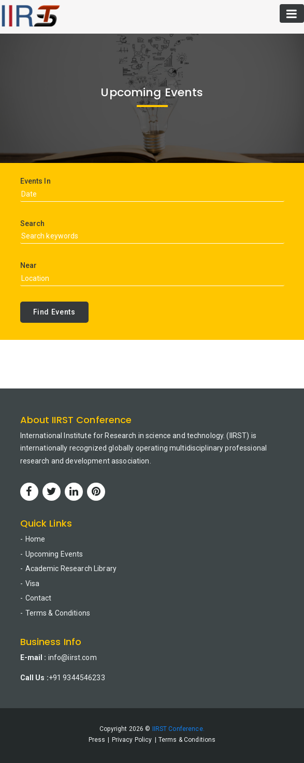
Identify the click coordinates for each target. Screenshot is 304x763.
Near (28, 265)
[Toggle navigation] (292, 13)
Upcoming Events (54, 554)
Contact (38, 598)
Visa (32, 583)
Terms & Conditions (58, 613)
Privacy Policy (132, 739)
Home (35, 539)
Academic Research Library (71, 568)
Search (32, 223)
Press (97, 739)
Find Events (54, 312)
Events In (35, 181)
